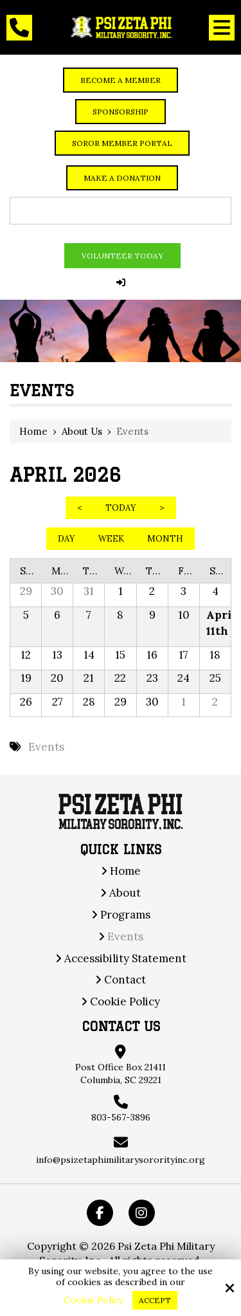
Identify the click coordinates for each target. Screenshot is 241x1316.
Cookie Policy (93, 1300)
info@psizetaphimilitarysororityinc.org (120, 1159)
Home (33, 431)
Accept (155, 1300)
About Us (82, 431)
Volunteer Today (122, 255)
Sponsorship (120, 111)
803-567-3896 (120, 1117)
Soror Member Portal (122, 143)
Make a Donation (122, 178)
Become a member (120, 80)
